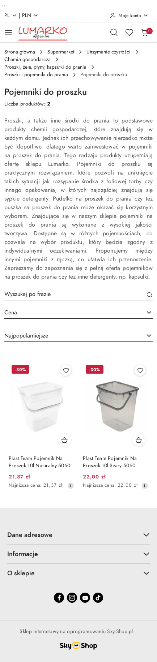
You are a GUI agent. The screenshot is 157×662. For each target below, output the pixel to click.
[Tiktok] (98, 598)
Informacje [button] (78, 553)
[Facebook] (59, 598)
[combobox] (78, 312)
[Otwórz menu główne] (8, 32)
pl (10, 15)
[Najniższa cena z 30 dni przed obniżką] (70, 485)
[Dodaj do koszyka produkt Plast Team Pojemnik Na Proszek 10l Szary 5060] (138, 439)
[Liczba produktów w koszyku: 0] (144, 32)
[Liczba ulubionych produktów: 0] (129, 32)
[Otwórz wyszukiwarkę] (114, 32)
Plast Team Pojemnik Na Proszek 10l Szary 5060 (110, 462)
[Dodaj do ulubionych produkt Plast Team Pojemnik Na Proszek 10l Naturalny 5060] (65, 370)
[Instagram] (72, 598)
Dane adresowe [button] (78, 534)
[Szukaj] (150, 295)
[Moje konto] (129, 15)
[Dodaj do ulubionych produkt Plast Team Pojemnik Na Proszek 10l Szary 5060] (140, 370)
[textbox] (69, 312)
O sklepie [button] (78, 572)
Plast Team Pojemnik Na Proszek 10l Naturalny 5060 (39, 462)
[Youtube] (85, 598)
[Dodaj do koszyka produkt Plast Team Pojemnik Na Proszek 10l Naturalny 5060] (64, 439)
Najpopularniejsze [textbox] (26, 336)
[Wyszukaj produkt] (78, 295)
